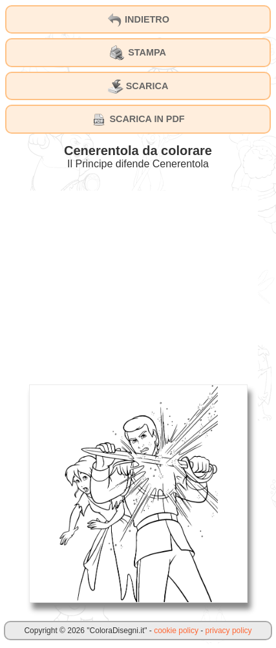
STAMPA (138, 53)
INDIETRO (138, 20)
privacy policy (229, 630)
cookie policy (176, 630)
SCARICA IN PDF (137, 119)
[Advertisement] (138, 281)
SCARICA (138, 86)
